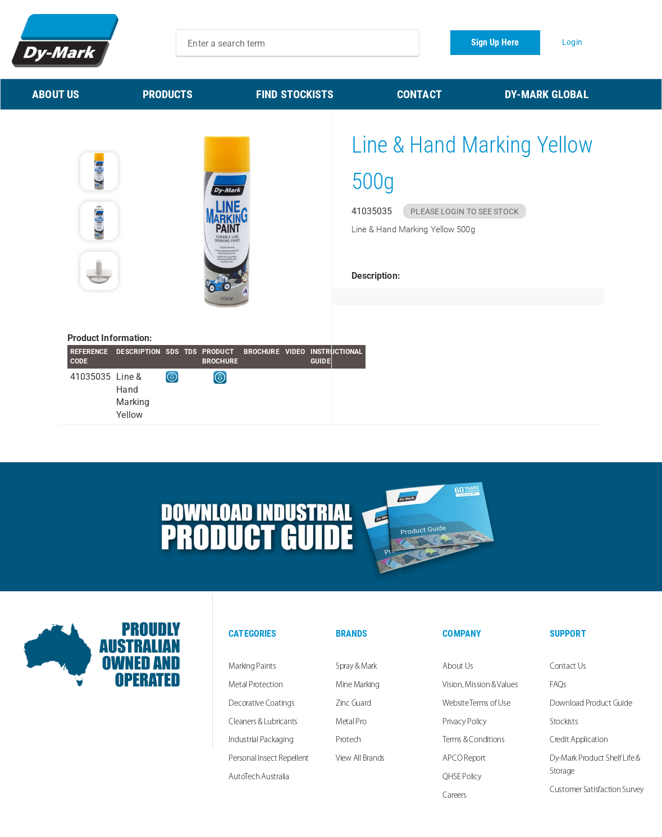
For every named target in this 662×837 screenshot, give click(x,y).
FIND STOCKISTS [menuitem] (295, 94)
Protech (348, 740)
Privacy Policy (464, 722)
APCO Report (463, 759)
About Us (457, 667)
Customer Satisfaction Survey (597, 790)
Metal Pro (351, 722)
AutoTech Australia (259, 777)
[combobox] (297, 43)
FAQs (558, 685)
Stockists (564, 722)
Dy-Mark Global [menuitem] (546, 94)
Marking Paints (252, 667)
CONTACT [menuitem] (419, 94)
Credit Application (579, 740)
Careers (454, 796)
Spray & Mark (356, 667)
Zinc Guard (353, 704)
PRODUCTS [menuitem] (168, 94)
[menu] (331, 94)
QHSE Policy (461, 777)
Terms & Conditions (473, 740)
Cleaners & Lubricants (263, 722)
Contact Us (568, 667)
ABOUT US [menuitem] (55, 94)
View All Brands (360, 759)
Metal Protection (255, 685)
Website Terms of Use (476, 704)
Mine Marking (358, 685)
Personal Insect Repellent (269, 759)
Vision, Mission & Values (480, 685)
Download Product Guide (591, 704)
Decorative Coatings (261, 704)
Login (572, 42)
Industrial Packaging (261, 740)
